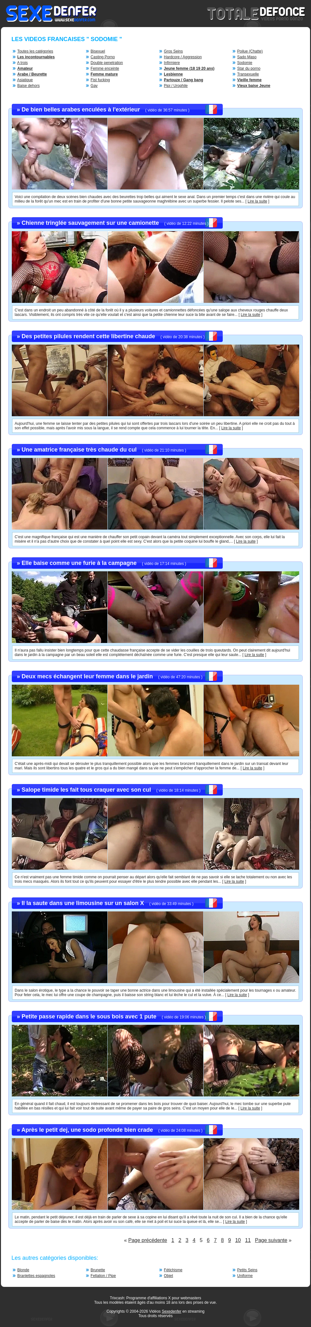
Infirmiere (172, 63)
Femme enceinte (104, 68)
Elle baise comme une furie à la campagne (79, 563)
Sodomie (244, 63)
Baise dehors (28, 85)
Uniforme (245, 1275)
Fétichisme (173, 1270)
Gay (94, 85)
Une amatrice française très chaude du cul (79, 449)
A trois (22, 63)
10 (238, 1240)
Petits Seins (247, 1270)
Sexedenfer (171, 1311)
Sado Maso (247, 57)
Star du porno (248, 68)
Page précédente (147, 1240)
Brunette (97, 1270)
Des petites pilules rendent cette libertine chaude (88, 336)
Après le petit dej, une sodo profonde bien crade (87, 1130)
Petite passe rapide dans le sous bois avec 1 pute (89, 1016)
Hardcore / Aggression (183, 57)
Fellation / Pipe (103, 1275)
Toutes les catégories (35, 51)
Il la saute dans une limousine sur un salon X (83, 903)
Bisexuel (97, 51)
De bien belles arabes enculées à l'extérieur (81, 109)
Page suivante (271, 1240)
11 (248, 1240)
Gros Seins (173, 51)
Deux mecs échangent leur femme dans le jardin (87, 676)
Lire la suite (257, 201)
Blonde (23, 1270)
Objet (168, 1275)
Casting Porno (102, 57)
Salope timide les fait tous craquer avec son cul (86, 790)
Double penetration (106, 63)
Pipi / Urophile (176, 85)
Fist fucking (100, 80)
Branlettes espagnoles (36, 1275)
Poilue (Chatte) (250, 51)
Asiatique (25, 80)
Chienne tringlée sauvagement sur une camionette (90, 223)
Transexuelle (248, 74)
